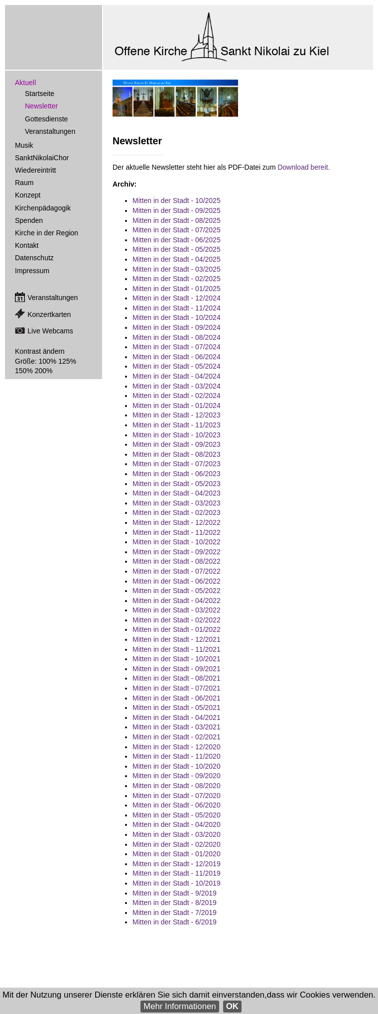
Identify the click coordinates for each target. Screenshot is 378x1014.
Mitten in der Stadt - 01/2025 (176, 289)
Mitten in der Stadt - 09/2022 (176, 552)
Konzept (27, 195)
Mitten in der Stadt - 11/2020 (176, 756)
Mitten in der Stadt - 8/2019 (174, 903)
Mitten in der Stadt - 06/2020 (176, 805)
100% (47, 361)
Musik (24, 145)
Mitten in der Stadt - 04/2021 (176, 717)
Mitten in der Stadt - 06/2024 (176, 357)
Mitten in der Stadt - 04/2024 (176, 376)
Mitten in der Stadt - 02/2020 (176, 844)
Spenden (29, 220)
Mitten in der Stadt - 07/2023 (176, 464)
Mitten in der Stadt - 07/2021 (176, 688)
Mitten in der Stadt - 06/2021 (176, 698)
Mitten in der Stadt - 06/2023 (176, 474)
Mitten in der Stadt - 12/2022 (176, 522)
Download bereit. (303, 167)
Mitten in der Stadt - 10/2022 (176, 542)
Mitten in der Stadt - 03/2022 (176, 610)
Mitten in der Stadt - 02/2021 (176, 737)
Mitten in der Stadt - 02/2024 (176, 396)
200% (44, 371)
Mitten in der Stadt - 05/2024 (176, 366)
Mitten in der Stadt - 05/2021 (176, 707)
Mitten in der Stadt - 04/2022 (176, 601)
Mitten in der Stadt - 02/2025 (176, 279)
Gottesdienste (46, 119)
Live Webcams (50, 331)
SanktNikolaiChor (42, 158)
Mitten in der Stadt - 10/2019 (176, 883)
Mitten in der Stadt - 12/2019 (176, 864)
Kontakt (26, 245)
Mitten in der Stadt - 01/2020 (176, 854)
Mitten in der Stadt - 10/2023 (176, 435)
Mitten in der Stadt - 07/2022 (176, 571)
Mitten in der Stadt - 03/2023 (176, 503)
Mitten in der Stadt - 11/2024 (176, 308)
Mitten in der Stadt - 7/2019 (174, 912)
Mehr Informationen (179, 1006)
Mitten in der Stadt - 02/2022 (176, 620)
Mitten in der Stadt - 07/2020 (176, 796)
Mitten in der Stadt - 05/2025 (176, 249)
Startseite (39, 94)
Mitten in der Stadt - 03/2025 (176, 269)
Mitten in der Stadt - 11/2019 (176, 873)
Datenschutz (34, 258)
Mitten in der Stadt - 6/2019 (174, 922)
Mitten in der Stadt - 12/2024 (176, 298)
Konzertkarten (49, 314)
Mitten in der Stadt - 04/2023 (176, 493)
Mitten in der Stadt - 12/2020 (176, 747)
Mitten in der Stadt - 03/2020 (176, 834)
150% (24, 371)
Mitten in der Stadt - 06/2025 (176, 240)
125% (67, 361)
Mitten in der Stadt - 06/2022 (176, 581)
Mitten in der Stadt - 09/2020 (176, 776)
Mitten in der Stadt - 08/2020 (176, 786)
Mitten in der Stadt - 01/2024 (176, 405)
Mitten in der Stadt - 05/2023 (176, 484)
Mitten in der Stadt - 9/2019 (174, 893)
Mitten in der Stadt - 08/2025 (176, 220)
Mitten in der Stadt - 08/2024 (176, 337)
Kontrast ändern (40, 351)
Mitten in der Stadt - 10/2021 (176, 659)
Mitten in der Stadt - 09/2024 (176, 327)
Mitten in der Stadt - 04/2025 (176, 259)
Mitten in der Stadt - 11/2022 (176, 532)
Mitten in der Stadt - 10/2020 (176, 766)
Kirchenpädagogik (43, 208)
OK (232, 1006)
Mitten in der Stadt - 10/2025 (176, 200)
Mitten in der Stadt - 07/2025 (176, 230)
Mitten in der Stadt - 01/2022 (176, 629)
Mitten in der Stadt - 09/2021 (176, 669)
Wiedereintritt (35, 170)
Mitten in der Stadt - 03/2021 (176, 727)
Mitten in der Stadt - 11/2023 (176, 425)
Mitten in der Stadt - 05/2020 (176, 815)
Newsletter (41, 106)
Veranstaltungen (50, 131)
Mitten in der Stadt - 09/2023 (176, 444)
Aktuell (25, 83)
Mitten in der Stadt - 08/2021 (176, 678)
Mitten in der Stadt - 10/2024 (176, 317)
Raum (24, 183)
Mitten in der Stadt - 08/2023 (176, 454)
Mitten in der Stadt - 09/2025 (176, 210)
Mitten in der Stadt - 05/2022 (176, 591)
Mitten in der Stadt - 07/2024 (176, 347)
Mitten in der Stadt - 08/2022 (176, 561)
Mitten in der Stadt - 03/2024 (176, 386)
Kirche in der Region (46, 233)
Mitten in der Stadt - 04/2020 (176, 824)
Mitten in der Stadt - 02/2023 (176, 512)
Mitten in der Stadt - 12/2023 (176, 415)
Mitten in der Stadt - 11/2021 (176, 649)
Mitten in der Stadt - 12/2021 (176, 639)
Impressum (32, 271)
